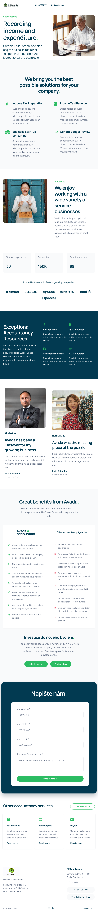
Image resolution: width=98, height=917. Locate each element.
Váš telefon (23, 723)
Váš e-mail (23, 738)
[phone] (53, 908)
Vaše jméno (23, 708)
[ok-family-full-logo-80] (11, 4)
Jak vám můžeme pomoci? (30, 753)
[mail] (49, 908)
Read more (12, 842)
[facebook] (45, 908)
